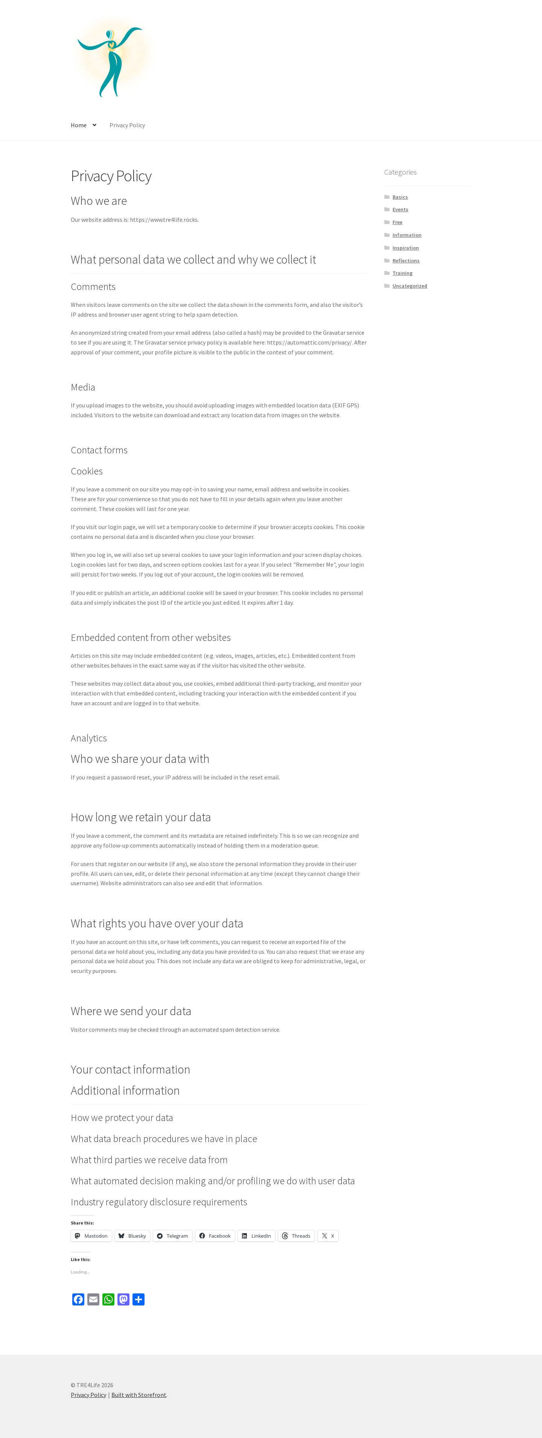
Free (397, 222)
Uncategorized (410, 285)
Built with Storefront (138, 1394)
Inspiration (406, 247)
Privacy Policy (127, 125)
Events (400, 209)
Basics (400, 197)
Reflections (406, 260)
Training (403, 273)
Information (407, 235)
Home (79, 125)
